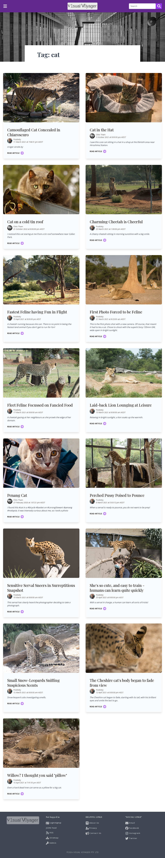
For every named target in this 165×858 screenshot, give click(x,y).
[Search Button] (159, 6)
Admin (51, 843)
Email (130, 823)
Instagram (132, 833)
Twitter (131, 838)
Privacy (91, 828)
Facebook (132, 828)
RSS (49, 832)
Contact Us (93, 833)
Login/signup (55, 823)
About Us (92, 823)
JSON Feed (51, 828)
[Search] (142, 6)
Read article (15, 153)
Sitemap (52, 837)
